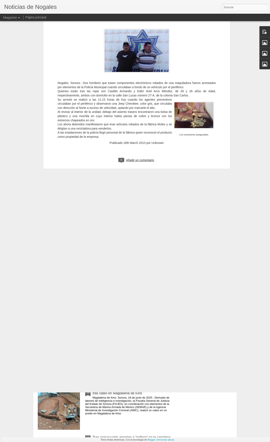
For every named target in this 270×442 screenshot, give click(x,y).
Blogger (151, 439)
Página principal (35, 17)
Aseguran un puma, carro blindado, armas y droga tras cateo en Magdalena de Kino (130, 391)
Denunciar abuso (165, 439)
